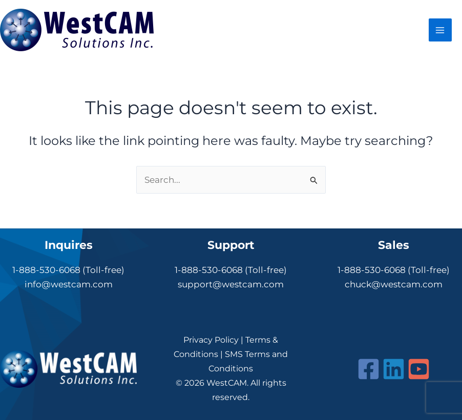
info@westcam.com (69, 284)
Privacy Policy (211, 340)
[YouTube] (418, 369)
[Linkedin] (393, 369)
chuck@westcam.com (394, 284)
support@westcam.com (231, 284)
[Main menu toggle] (440, 30)
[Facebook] (368, 369)
